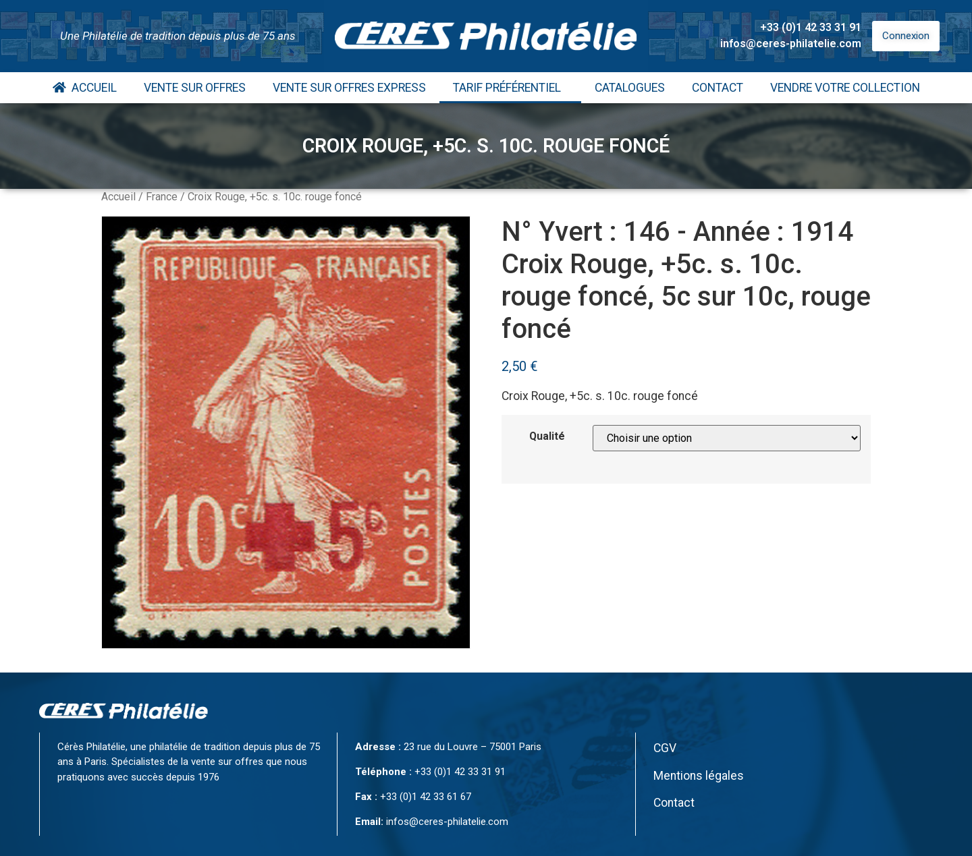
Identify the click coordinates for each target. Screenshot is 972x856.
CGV (664, 748)
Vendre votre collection (845, 87)
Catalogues (630, 87)
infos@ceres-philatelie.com (790, 43)
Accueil (85, 87)
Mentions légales (698, 775)
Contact (717, 87)
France (162, 196)
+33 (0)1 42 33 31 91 (810, 27)
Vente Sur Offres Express (349, 87)
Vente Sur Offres (195, 87)
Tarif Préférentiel (510, 87)
